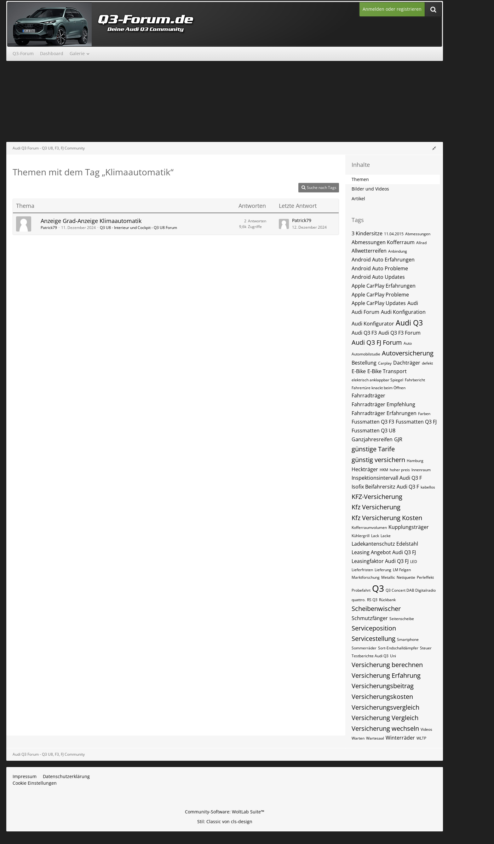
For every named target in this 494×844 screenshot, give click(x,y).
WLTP (421, 738)
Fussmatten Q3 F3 (373, 421)
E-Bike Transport (387, 371)
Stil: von (224, 821)
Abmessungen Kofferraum (383, 242)
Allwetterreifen (369, 250)
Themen (360, 179)
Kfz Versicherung (376, 507)
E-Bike (359, 371)
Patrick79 (49, 227)
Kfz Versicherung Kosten (387, 517)
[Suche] (433, 9)
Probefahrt (361, 590)
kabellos (428, 487)
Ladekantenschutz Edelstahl (385, 543)
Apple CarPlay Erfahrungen (384, 285)
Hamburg (415, 460)
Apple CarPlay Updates (379, 303)
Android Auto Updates (378, 276)
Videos (426, 729)
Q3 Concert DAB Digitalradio (411, 590)
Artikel (358, 199)
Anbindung (397, 251)
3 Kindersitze (367, 233)
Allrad (421, 242)
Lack (375, 535)
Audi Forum (365, 311)
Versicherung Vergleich (385, 717)
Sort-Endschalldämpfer (398, 648)
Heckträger (365, 469)
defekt (427, 363)
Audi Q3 (409, 323)
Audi (412, 303)
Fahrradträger (368, 395)
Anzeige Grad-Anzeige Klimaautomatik (91, 221)
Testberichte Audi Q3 (370, 656)
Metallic (388, 577)
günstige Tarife (373, 449)
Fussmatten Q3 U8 (373, 430)
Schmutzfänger (370, 618)
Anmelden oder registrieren (392, 9)
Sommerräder (364, 648)
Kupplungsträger (408, 527)
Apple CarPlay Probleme (380, 294)
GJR (398, 439)
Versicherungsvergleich (385, 707)
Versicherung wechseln (385, 728)
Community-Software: (224, 812)
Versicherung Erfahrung (386, 675)
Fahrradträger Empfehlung (383, 404)
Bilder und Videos (370, 189)
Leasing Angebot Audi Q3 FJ (384, 552)
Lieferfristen (362, 569)
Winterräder (400, 737)
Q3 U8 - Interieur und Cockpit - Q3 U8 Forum (138, 227)
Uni (393, 656)
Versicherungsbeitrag (383, 686)
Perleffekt (425, 577)
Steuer (426, 648)
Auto (408, 343)
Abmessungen (417, 234)
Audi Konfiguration (403, 311)
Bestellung (364, 362)
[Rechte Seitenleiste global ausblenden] (434, 148)
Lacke (386, 535)
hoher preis (400, 469)
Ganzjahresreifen (372, 439)
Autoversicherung (408, 353)
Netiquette (406, 577)
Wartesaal (375, 738)
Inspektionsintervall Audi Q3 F (387, 477)
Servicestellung (373, 638)
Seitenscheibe (401, 618)
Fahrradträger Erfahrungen (384, 413)
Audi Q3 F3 (364, 332)
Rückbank (387, 599)
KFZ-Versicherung (377, 496)
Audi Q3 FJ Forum (377, 342)
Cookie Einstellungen (35, 783)
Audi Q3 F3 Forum (399, 332)
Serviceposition (374, 628)
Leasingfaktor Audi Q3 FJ (380, 561)
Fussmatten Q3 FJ (416, 421)
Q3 (378, 588)
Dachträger (406, 362)
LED (413, 561)
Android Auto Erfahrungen (383, 259)
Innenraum (421, 469)
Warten (358, 738)
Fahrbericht (415, 380)
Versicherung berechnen (387, 664)
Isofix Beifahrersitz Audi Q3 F (385, 486)
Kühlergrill (361, 535)
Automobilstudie (366, 354)
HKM (384, 469)
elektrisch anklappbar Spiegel (377, 380)
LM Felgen (402, 569)
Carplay (385, 363)
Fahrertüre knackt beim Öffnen (378, 387)
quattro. (358, 599)
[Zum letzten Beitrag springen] (284, 224)
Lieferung (383, 569)
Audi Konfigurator (373, 323)
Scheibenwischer (376, 608)
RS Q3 (372, 599)
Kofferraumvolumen (369, 527)
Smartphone (408, 639)
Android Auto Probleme (380, 268)
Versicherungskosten (382, 696)
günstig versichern (378, 459)
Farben (424, 413)
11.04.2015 (394, 234)
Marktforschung (366, 577)
